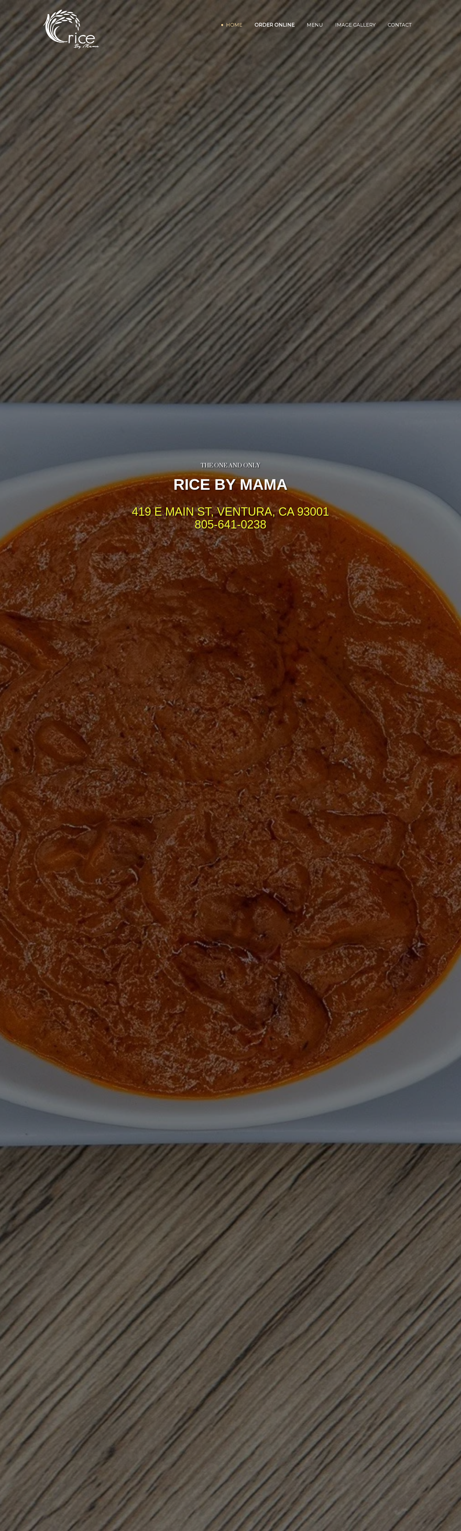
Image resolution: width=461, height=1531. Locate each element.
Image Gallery (355, 25)
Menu (315, 25)
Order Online (275, 25)
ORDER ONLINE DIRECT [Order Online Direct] (230, 547)
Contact (400, 25)
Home (234, 25)
